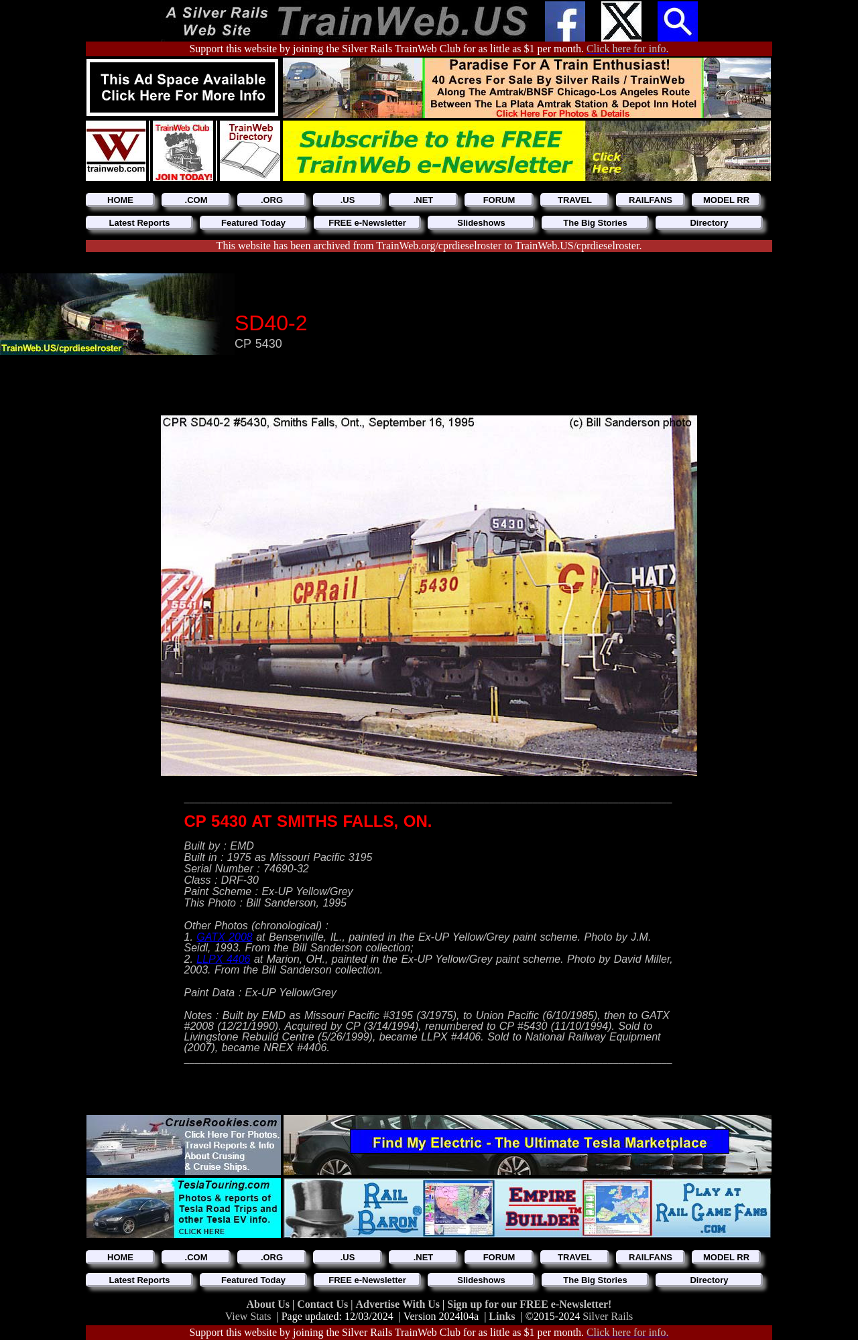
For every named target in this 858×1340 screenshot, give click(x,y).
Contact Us (324, 1304)
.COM (196, 200)
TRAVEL (575, 200)
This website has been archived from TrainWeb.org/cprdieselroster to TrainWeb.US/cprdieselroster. (429, 245)
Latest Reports (139, 223)
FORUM (499, 200)
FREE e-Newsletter (367, 223)
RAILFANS (650, 200)
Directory (709, 223)
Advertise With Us (398, 1304)
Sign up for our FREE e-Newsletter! (529, 1304)
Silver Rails (608, 1316)
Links (502, 1316)
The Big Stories (595, 223)
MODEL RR (726, 200)
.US (348, 200)
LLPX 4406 (223, 959)
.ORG (272, 200)
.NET (424, 200)
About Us (269, 1304)
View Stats (248, 1316)
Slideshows (481, 223)
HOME (120, 200)
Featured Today (253, 223)
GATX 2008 (224, 937)
